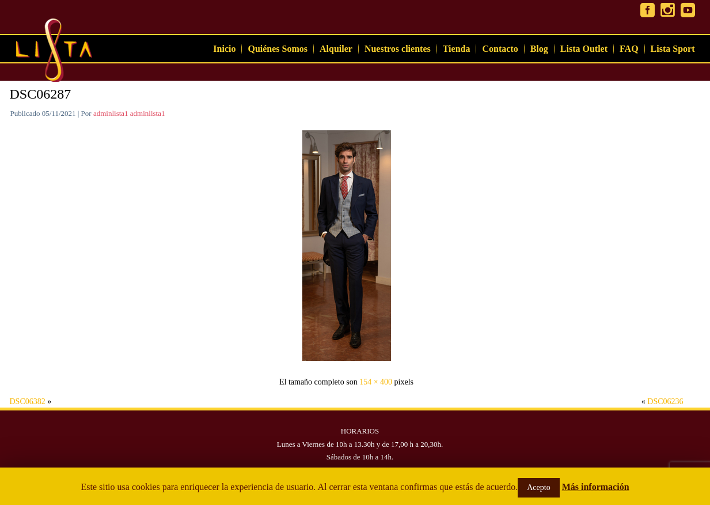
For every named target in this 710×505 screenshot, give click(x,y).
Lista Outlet (584, 49)
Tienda (456, 49)
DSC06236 (665, 401)
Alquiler (336, 49)
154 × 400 (375, 382)
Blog (539, 49)
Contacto (500, 49)
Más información (595, 487)
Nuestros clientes (398, 49)
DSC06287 (40, 93)
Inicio (224, 49)
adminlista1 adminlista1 (129, 113)
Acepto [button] (538, 487)
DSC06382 (27, 401)
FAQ (629, 49)
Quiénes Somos (277, 49)
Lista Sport (673, 49)
